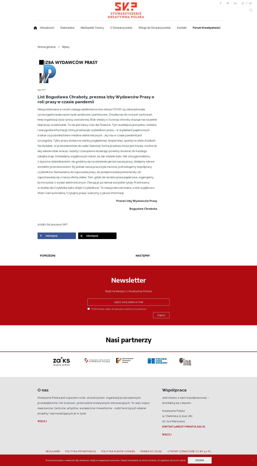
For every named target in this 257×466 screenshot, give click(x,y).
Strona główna (46, 47)
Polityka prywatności (80, 451)
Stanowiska (67, 27)
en (250, 3)
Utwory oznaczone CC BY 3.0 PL (189, 451)
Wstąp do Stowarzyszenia (154, 27)
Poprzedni (47, 255)
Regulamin (53, 451)
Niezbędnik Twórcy (92, 27)
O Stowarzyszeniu (121, 27)
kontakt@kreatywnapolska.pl (184, 426)
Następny (143, 255)
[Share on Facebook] (57, 236)
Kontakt (182, 27)
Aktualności (47, 27)
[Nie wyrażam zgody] (253, 460)
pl (243, 3)
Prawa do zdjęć (151, 451)
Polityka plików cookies (118, 451)
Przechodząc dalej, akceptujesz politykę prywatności (117, 309)
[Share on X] (97, 236)
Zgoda (199, 460)
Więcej (42, 421)
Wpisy (65, 47)
